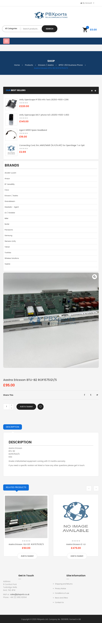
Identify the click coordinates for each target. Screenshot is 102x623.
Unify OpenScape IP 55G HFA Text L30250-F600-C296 (44, 99)
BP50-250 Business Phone (71, 65)
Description (12, 427)
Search (49, 28)
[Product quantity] (6, 407)
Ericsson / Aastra (46, 65)
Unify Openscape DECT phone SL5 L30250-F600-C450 (44, 114)
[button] (92, 91)
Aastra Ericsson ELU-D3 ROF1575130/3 (26, 544)
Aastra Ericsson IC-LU (76, 544)
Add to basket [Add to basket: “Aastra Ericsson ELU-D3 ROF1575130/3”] (27, 556)
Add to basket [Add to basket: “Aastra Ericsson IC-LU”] (77, 556)
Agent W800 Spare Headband (33, 130)
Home (17, 65)
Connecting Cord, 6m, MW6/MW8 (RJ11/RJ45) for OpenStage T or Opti (51, 145)
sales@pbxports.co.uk (19, 594)
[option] (51, 320)
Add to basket (26, 406)
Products (29, 65)
